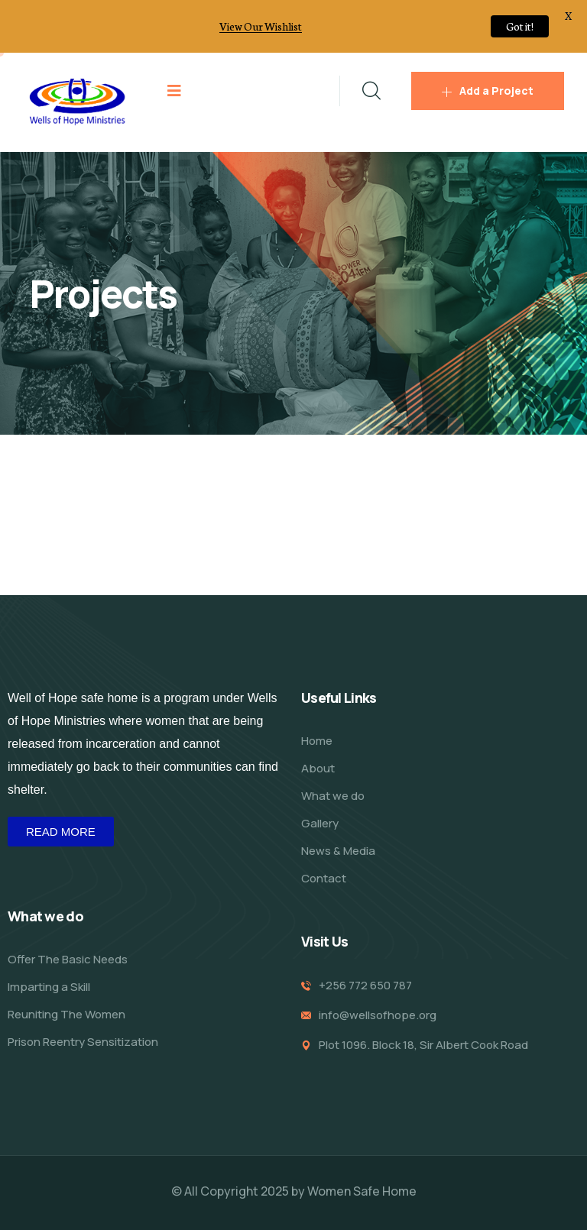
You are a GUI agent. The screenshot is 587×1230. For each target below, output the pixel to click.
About (318, 768)
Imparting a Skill (49, 987)
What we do (333, 796)
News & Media (338, 851)
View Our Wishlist (260, 26)
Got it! (519, 26)
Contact (323, 878)
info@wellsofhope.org (377, 1015)
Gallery (320, 823)
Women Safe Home (362, 1191)
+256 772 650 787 (365, 985)
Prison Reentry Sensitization (83, 1042)
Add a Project (487, 90)
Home (316, 741)
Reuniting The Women (66, 1014)
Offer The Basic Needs (68, 959)
